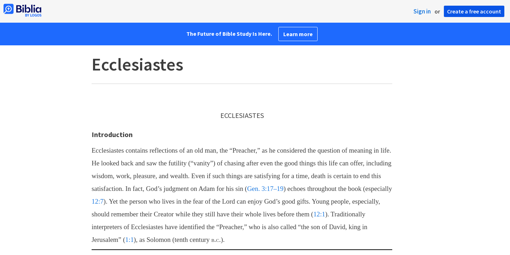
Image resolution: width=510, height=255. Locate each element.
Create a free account (474, 11)
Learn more (298, 34)
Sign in (422, 11)
